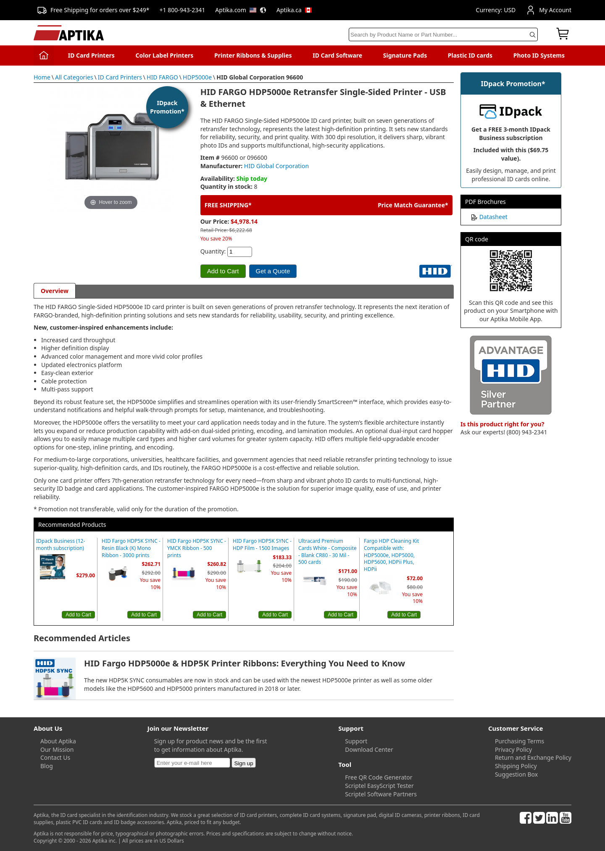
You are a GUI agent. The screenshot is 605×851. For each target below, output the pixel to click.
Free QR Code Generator (378, 777)
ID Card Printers (91, 55)
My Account (548, 10)
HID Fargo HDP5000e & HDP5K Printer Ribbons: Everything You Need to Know (244, 663)
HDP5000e (197, 77)
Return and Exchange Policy (533, 757)
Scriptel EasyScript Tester (379, 786)
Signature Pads (405, 55)
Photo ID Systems (539, 55)
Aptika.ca (294, 10)
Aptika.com (240, 10)
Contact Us (55, 757)
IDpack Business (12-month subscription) (60, 545)
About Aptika (58, 741)
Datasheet (493, 217)
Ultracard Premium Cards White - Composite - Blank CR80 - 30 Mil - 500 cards (327, 552)
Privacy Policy (513, 749)
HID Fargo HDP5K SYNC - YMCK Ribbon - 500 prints (196, 548)
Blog (46, 766)
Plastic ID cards (470, 55)
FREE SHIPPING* (228, 205)
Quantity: (213, 251)
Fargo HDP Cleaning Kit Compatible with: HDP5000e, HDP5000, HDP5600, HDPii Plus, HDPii (391, 555)
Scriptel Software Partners (381, 794)
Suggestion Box (516, 774)
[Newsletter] (192, 763)
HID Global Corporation (276, 166)
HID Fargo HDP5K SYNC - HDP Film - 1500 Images (262, 545)
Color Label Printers (165, 55)
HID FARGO (162, 77)
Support (356, 741)
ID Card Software (337, 55)
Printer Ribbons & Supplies (253, 55)
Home (42, 77)
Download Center (369, 749)
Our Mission (57, 749)
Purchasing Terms (519, 741)
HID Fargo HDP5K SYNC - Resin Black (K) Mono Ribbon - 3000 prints (131, 548)
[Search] (443, 34)
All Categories (74, 77)
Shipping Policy (516, 766)
